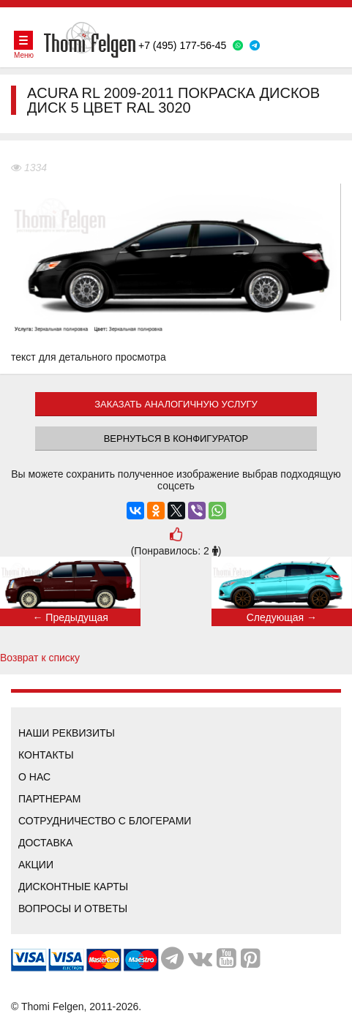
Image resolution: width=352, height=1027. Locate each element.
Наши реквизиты (66, 733)
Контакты (46, 755)
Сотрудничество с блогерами (104, 821)
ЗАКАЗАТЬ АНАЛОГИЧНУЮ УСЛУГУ (176, 404)
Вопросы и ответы (72, 908)
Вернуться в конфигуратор (176, 438)
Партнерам (49, 799)
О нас (34, 777)
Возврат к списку (40, 657)
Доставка (45, 843)
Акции (35, 864)
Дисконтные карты (73, 886)
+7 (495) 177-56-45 (182, 45)
